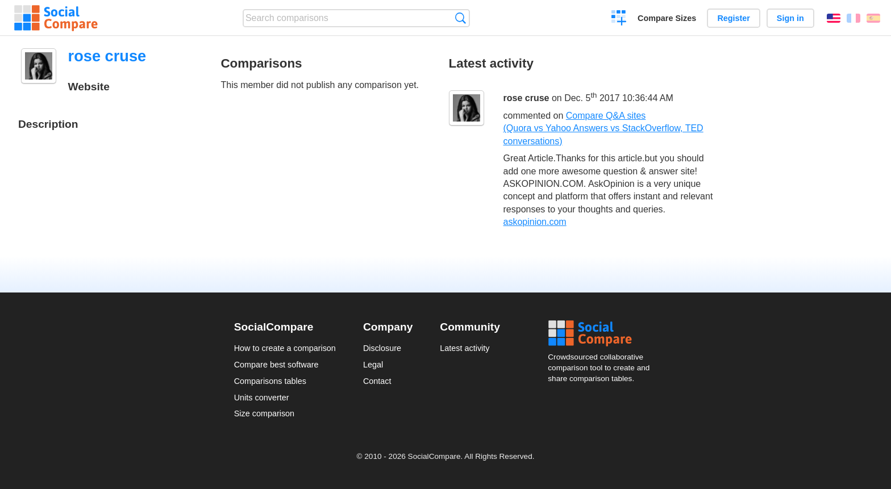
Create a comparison (619, 19)
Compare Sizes (667, 18)
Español (873, 18)
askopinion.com (535, 222)
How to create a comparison (285, 348)
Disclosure (382, 348)
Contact (377, 381)
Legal (373, 364)
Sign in (790, 18)
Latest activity (464, 348)
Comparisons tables (270, 381)
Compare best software (276, 364)
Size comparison (264, 413)
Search (460, 17)
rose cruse (526, 98)
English (833, 18)
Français (853, 18)
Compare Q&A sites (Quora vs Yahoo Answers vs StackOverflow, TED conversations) (603, 128)
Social (602, 333)
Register (733, 18)
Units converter (261, 397)
